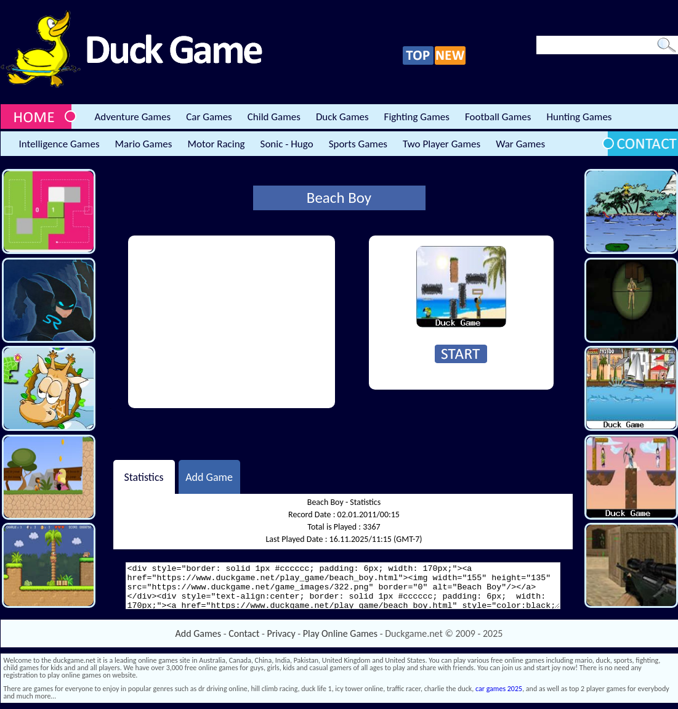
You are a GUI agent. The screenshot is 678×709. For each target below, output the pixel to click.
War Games (520, 143)
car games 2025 (498, 688)
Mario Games (143, 143)
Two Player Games (441, 143)
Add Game (209, 476)
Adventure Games (133, 116)
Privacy (281, 633)
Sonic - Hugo (286, 143)
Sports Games (358, 143)
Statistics (143, 476)
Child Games (274, 116)
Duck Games (342, 116)
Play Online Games (340, 633)
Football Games (498, 116)
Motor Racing (215, 143)
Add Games (198, 633)
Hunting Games (578, 116)
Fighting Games (417, 116)
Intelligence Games (59, 143)
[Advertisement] (231, 322)
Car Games (209, 116)
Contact (243, 633)
